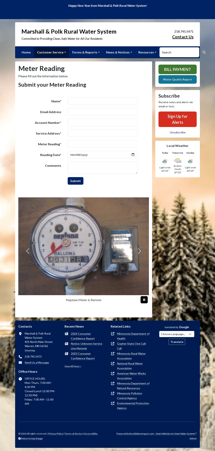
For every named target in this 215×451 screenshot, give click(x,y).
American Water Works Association (131, 376)
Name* (56, 101)
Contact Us (183, 36)
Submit (75, 181)
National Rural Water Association (130, 366)
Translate (176, 341)
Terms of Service (74, 433)
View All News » (72, 366)
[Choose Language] (176, 334)
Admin (193, 438)
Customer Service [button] (50, 52)
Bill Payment (177, 69)
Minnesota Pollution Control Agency (129, 396)
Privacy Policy (56, 433)
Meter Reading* (49, 144)
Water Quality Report (177, 79)
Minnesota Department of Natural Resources (133, 386)
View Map (30, 350)
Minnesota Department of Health (133, 336)
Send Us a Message (37, 362)
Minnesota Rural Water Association (131, 356)
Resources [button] (146, 52)
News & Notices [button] (118, 52)
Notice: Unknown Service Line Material (86, 346)
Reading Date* (50, 155)
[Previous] (28, 251)
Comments (53, 165)
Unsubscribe (178, 132)
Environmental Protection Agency (133, 406)
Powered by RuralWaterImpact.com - (156, 433)
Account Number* (48, 122)
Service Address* (48, 133)
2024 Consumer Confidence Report (83, 336)
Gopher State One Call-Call (132, 346)
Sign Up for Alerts (178, 119)
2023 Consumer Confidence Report (83, 356)
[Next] (139, 251)
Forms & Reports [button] (84, 52)
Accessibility (91, 433)
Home (26, 52)
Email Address (50, 112)
